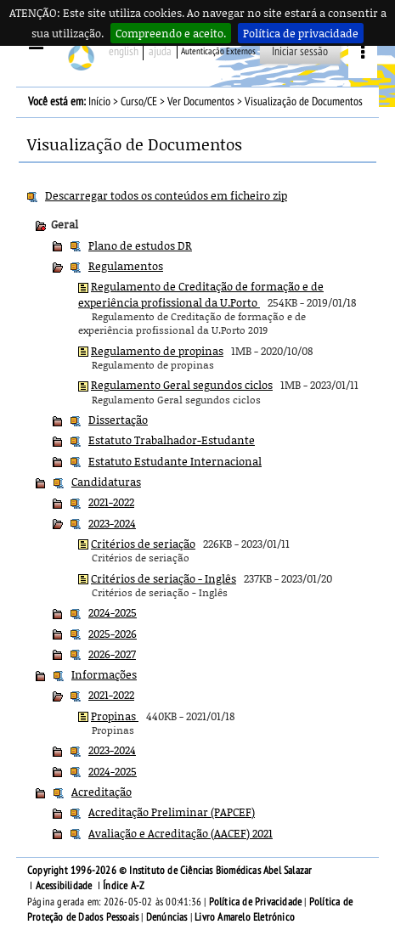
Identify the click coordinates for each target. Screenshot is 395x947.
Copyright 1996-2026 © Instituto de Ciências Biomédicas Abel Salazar (169, 870)
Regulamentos (125, 265)
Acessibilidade (64, 886)
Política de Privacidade (255, 902)
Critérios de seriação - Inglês (163, 578)
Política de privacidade (300, 33)
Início (99, 101)
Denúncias (167, 917)
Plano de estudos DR (140, 245)
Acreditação (101, 791)
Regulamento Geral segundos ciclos (182, 384)
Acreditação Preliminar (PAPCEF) (171, 812)
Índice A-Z (123, 886)
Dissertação (118, 419)
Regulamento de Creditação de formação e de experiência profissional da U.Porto (201, 294)
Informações (104, 674)
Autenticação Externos (218, 51)
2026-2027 (112, 654)
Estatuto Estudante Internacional (175, 461)
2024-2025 (112, 612)
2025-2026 (112, 633)
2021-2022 (111, 502)
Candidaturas (106, 481)
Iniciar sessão (300, 51)
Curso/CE (139, 101)
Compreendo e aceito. (171, 33)
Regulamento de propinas (157, 350)
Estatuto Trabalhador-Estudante (171, 440)
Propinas (114, 716)
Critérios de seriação (143, 543)
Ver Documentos (200, 101)
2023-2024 (112, 523)
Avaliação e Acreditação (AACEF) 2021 (180, 833)
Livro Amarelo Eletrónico (245, 917)
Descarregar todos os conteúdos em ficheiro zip (166, 195)
